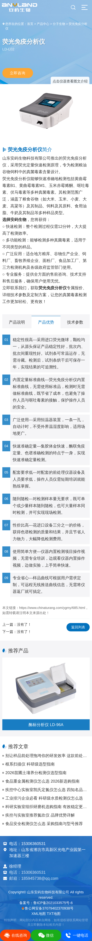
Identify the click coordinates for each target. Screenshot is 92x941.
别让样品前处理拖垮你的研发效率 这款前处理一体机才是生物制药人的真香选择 (47, 755)
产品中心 (43, 24)
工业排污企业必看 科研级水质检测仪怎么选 (44, 798)
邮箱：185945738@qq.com (33, 878)
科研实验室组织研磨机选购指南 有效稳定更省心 (47, 806)
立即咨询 (17, 73)
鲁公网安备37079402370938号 (47, 908)
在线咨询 (15, 935)
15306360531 (33, 843)
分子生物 (59, 24)
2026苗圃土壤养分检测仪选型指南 (35, 772)
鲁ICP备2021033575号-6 (53, 903)
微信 (46, 935)
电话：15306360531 (27, 872)
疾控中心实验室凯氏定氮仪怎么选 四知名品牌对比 (47, 789)
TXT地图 (54, 914)
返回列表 (78, 627)
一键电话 (76, 935)
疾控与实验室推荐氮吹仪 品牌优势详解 (40, 815)
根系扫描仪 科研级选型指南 (30, 764)
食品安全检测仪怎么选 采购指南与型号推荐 (44, 823)
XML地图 (38, 914)
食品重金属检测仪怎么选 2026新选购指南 (42, 781)
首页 (30, 24)
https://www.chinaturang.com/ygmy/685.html (52, 608)
